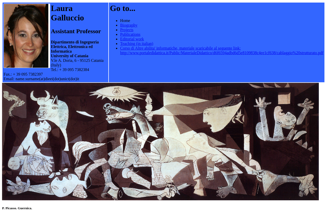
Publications (130, 34)
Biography (128, 25)
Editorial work (132, 39)
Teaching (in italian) (136, 43)
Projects (126, 30)
